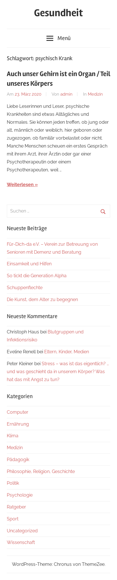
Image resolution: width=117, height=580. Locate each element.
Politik (13, 483)
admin (66, 94)
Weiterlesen (20, 184)
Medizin (95, 94)
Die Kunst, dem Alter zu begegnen (42, 299)
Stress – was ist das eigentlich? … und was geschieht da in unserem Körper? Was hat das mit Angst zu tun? (58, 371)
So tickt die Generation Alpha (37, 275)
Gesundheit (58, 13)
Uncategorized (22, 530)
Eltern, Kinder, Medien (66, 351)
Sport (12, 519)
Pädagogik (18, 459)
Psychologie (20, 495)
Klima (12, 435)
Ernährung (18, 424)
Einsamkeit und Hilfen (29, 263)
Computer (17, 412)
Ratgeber (16, 507)
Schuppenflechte (24, 287)
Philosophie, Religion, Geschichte (41, 471)
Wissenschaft (21, 542)
